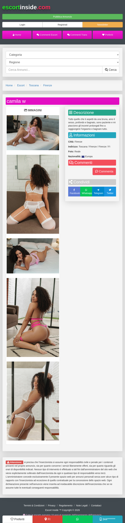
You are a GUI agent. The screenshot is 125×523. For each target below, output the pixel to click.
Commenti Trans (77, 35)
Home (17, 35)
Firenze (47, 85)
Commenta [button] (104, 171)
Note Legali (82, 505)
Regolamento (65, 505)
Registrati (62, 24)
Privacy (52, 505)
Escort (20, 85)
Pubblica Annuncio (62, 16)
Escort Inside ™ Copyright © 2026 (62, 510)
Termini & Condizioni (34, 505)
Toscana (34, 85)
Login (22, 24)
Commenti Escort (47, 35)
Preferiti (107, 35)
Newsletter (102, 24)
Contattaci (96, 505)
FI (47, 519)
